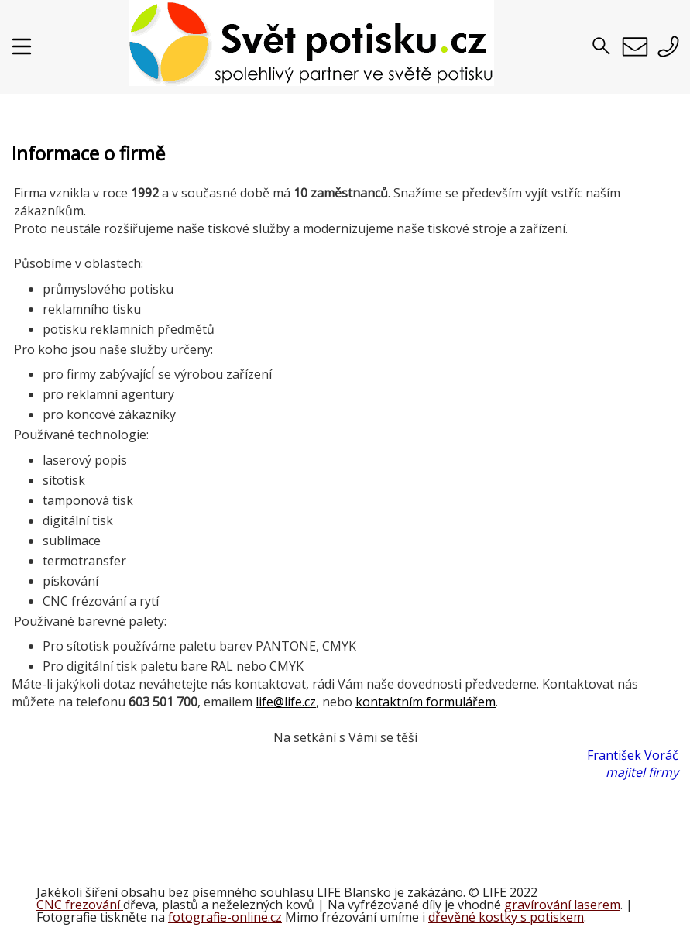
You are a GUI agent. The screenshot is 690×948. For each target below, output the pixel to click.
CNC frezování (79, 904)
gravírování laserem (562, 904)
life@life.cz (286, 701)
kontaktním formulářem (425, 701)
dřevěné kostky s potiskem (506, 917)
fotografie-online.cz (225, 917)
